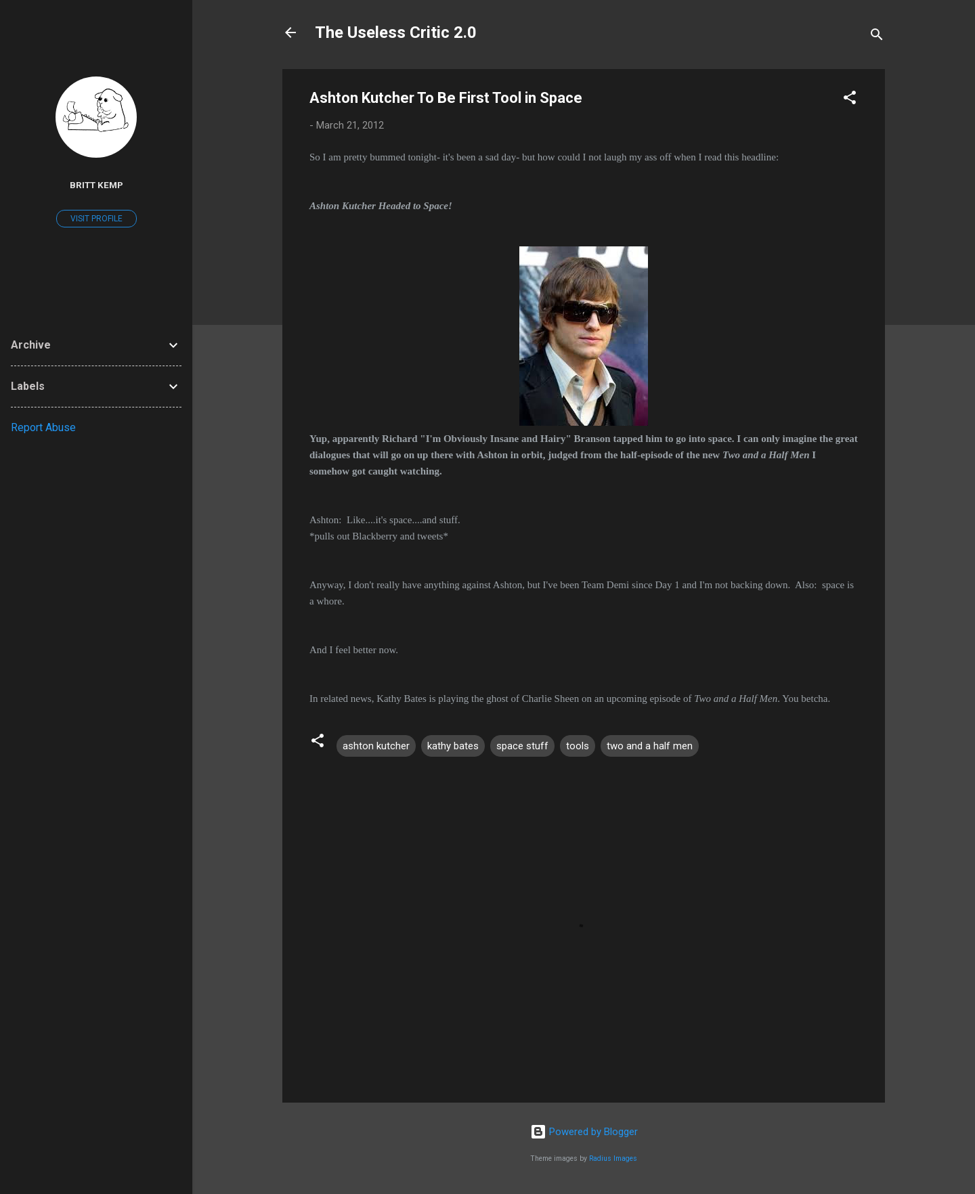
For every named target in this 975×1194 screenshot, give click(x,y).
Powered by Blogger (584, 1132)
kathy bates (453, 746)
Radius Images (613, 1158)
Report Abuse (43, 427)
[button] (850, 99)
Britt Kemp (96, 184)
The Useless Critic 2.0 (396, 32)
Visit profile (96, 218)
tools (577, 746)
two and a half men (650, 746)
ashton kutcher (376, 746)
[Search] (877, 37)
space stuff (522, 746)
